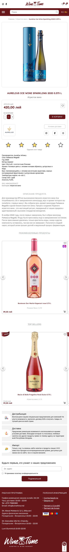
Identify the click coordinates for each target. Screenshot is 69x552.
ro (62, 12)
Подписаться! (34, 478)
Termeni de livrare (51, 508)
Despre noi (48, 500)
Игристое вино (21, 19)
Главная (11, 19)
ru (66, 12)
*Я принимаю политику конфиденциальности (21, 473)
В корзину (57, 117)
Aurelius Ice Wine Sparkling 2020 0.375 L (45, 19)
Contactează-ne (51, 498)
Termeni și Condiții (52, 506)
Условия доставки (54, 127)
